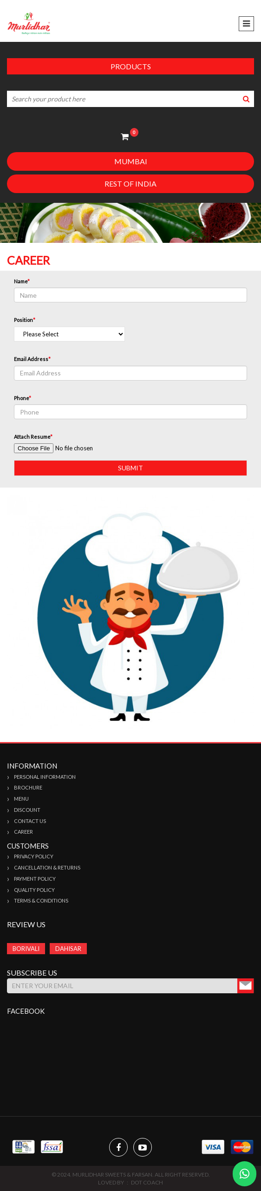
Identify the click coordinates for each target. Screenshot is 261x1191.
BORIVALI (26, 948)
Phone (22, 398)
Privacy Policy (33, 856)
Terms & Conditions (41, 900)
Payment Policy (35, 879)
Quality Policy (34, 890)
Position (24, 320)
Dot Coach (147, 1182)
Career (23, 832)
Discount (27, 810)
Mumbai (130, 161)
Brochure (28, 787)
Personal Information (45, 777)
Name (22, 281)
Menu (21, 799)
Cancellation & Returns (47, 867)
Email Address (32, 359)
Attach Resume (33, 437)
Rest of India (130, 183)
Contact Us (30, 821)
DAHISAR (68, 948)
